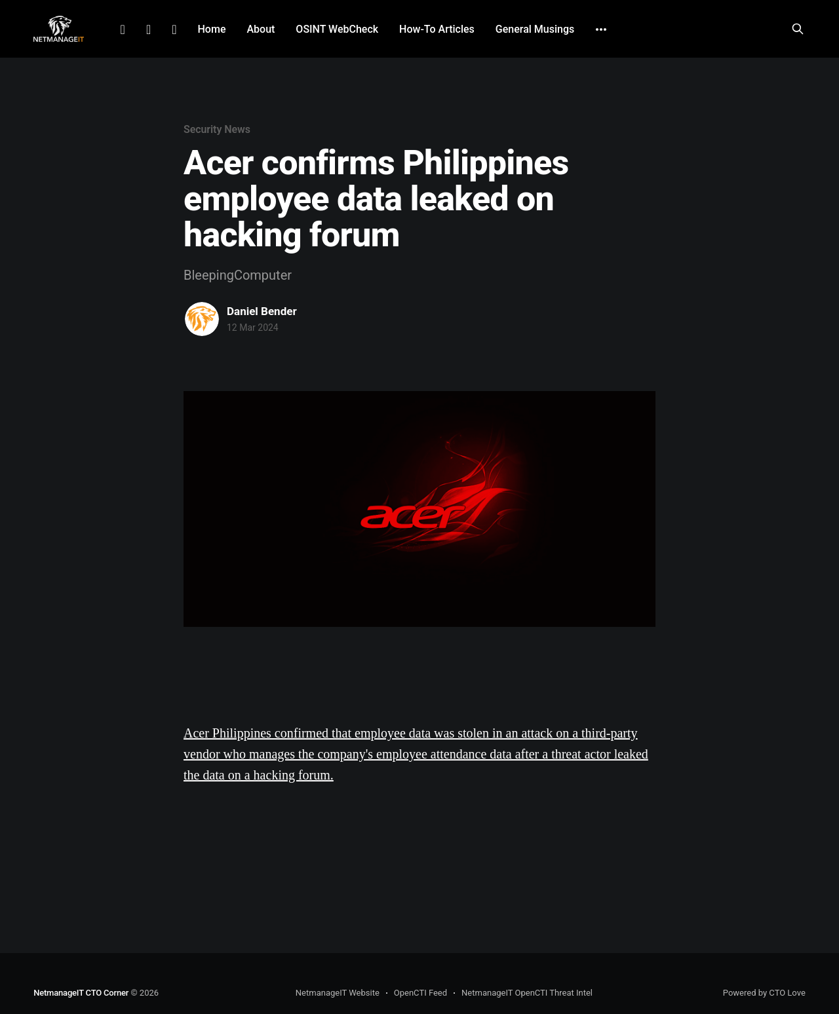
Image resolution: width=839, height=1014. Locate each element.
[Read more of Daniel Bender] (202, 319)
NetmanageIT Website (338, 993)
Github (174, 29)
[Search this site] (797, 28)
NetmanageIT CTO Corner (80, 993)
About (260, 29)
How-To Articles (437, 29)
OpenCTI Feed (420, 993)
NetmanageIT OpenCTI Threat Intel (527, 993)
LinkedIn (123, 29)
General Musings (535, 29)
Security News (217, 129)
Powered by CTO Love (764, 993)
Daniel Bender (262, 311)
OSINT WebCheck (337, 29)
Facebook (148, 29)
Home (212, 29)
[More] (601, 29)
